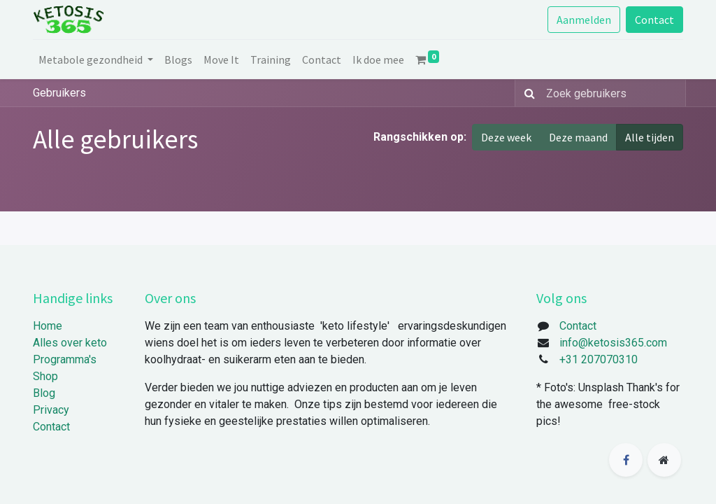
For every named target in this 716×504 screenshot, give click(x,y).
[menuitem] (178, 60)
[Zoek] (526, 93)
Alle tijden (649, 137)
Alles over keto (70, 342)
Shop (45, 376)
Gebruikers (59, 92)
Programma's (64, 359)
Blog (44, 393)
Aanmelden (584, 20)
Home (47, 325)
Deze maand (578, 137)
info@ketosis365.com (613, 342)
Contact (654, 20)
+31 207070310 (598, 359)
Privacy (51, 409)
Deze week (506, 137)
